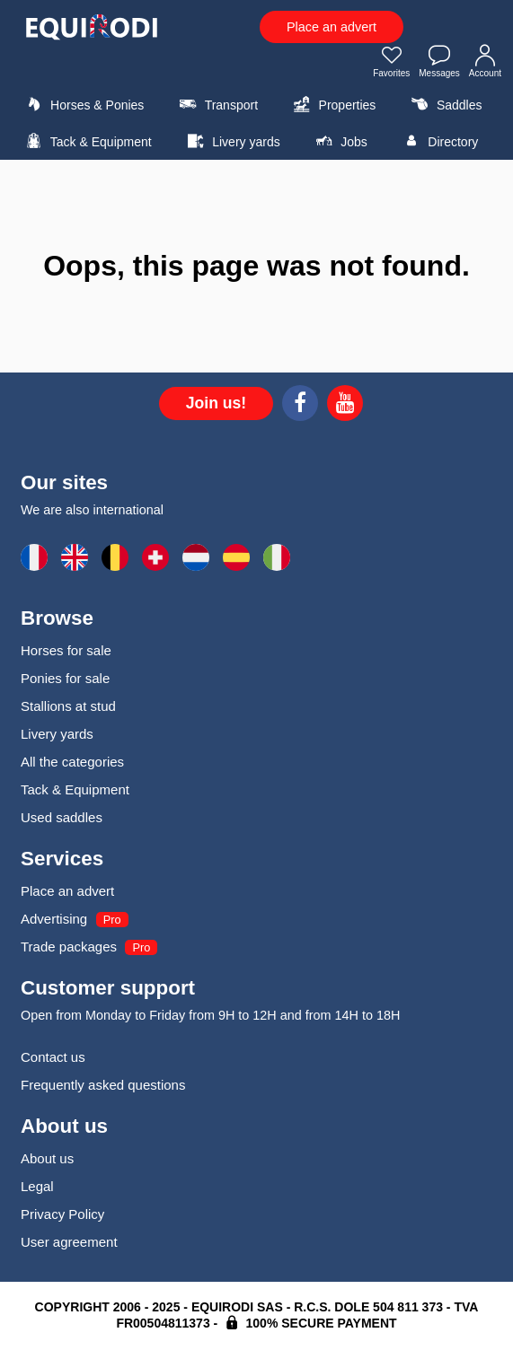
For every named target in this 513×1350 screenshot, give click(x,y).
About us (47, 1158)
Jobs (339, 140)
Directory (438, 140)
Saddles (444, 104)
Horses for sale (66, 650)
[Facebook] (300, 406)
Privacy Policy (62, 1214)
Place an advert (331, 27)
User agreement (69, 1241)
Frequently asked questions (103, 1084)
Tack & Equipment (86, 140)
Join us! (216, 403)
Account (485, 63)
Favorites (391, 63)
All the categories (72, 761)
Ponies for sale (65, 678)
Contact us (53, 1057)
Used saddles (61, 817)
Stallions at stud (68, 706)
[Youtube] (345, 406)
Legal (37, 1186)
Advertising (54, 918)
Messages (439, 63)
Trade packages (69, 946)
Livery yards (231, 140)
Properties (332, 104)
